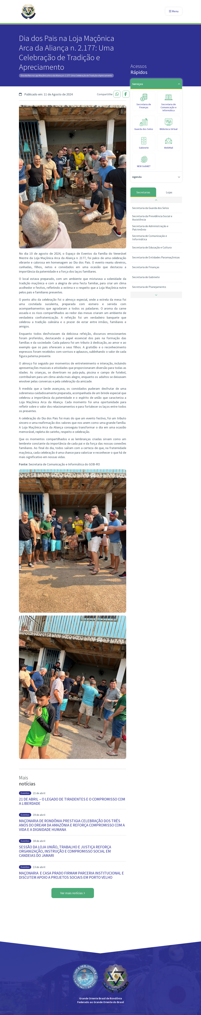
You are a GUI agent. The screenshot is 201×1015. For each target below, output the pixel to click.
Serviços (156, 84)
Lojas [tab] (169, 192)
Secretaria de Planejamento (149, 287)
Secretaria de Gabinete (146, 277)
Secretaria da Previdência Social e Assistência (152, 217)
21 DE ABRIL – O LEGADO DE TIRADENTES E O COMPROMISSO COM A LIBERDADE (72, 801)
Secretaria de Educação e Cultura (152, 247)
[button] (156, 200)
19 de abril (39, 815)
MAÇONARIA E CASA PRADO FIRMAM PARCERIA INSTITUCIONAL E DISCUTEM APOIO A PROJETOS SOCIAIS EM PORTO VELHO (71, 875)
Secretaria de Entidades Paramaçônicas (156, 257)
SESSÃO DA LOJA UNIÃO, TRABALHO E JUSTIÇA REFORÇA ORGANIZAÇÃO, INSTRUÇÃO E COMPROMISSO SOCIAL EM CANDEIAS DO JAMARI (65, 851)
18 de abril (39, 841)
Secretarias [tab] (143, 192)
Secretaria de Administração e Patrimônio (150, 227)
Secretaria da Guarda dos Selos (150, 208)
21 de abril (39, 793)
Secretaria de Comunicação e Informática (149, 237)
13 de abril (39, 867)
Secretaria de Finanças (145, 267)
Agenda (156, 177)
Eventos (25, 793)
